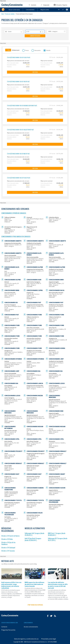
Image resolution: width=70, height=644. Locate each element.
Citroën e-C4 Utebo (7, 539)
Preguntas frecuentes (8, 630)
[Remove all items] (40, 31)
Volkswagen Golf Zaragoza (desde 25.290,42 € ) (34, 534)
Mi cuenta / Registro (60, 5)
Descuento (37, 50)
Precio (27, 50)
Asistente (32, 5)
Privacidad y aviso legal (48, 639)
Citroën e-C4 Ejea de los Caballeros (8, 543)
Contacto (4, 627)
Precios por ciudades (9, 14)
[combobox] (13, 31)
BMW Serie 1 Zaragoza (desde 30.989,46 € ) (56, 534)
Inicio (2, 14)
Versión (48, 50)
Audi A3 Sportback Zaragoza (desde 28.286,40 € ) (33, 539)
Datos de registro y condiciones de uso (26, 639)
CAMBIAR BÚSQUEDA (35, 36)
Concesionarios (37, 10)
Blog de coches (50, 10)
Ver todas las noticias (35, 605)
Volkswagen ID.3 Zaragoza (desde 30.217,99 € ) (57, 539)
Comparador (44, 5)
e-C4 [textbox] (27, 31)
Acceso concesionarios (31, 627)
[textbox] (13, 31)
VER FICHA (35, 72)
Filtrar (8, 50)
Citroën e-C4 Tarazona (8, 551)
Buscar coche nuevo (22, 10)
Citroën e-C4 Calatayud (8, 547)
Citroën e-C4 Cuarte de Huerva (10, 536)
